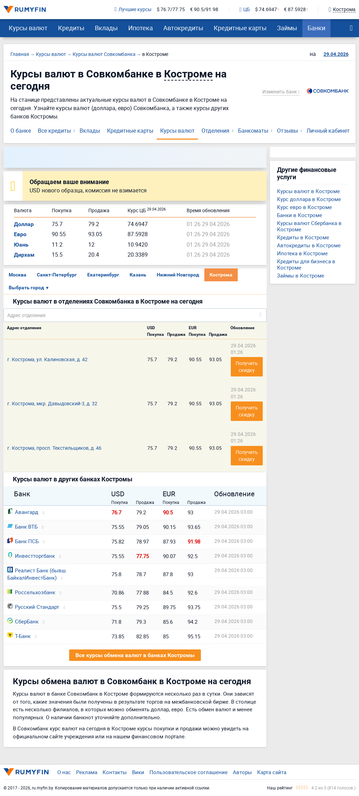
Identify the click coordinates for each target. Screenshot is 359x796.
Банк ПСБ (23, 541)
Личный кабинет (328, 130)
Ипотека (140, 28)
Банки (316, 28)
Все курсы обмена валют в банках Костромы (135, 655)
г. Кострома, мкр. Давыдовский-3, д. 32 (52, 403)
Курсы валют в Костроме (308, 191)
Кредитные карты (240, 28)
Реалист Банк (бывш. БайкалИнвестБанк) (37, 574)
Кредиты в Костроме (303, 237)
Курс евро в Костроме (304, 207)
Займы (287, 28)
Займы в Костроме (300, 275)
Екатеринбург (103, 274)
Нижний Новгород (178, 274)
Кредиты (71, 28)
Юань (21, 244)
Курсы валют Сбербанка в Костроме (309, 226)
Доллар (24, 224)
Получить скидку (247, 366)
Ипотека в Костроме (302, 253)
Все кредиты (54, 130)
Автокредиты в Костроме (309, 245)
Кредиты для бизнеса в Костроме (306, 264)
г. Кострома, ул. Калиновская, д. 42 (47, 359)
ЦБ (244, 10)
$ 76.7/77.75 (171, 10)
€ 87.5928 (295, 10)
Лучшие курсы (133, 10)
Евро (20, 234)
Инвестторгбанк (31, 555)
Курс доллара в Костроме (309, 199)
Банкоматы (253, 130)
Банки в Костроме (299, 215)
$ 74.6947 (266, 10)
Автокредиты (183, 28)
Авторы (242, 772)
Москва (17, 274)
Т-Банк (19, 635)
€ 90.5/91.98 (204, 10)
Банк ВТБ (22, 526)
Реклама (86, 772)
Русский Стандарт (33, 606)
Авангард (22, 511)
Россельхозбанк (31, 592)
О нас (64, 772)
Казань (138, 274)
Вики (138, 772)
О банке (20, 130)
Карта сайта (271, 772)
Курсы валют (28, 28)
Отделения (215, 130)
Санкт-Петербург (57, 274)
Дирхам (24, 254)
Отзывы (287, 130)
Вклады (106, 28)
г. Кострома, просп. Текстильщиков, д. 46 (54, 448)
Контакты (115, 772)
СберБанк (23, 621)
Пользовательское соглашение (188, 772)
